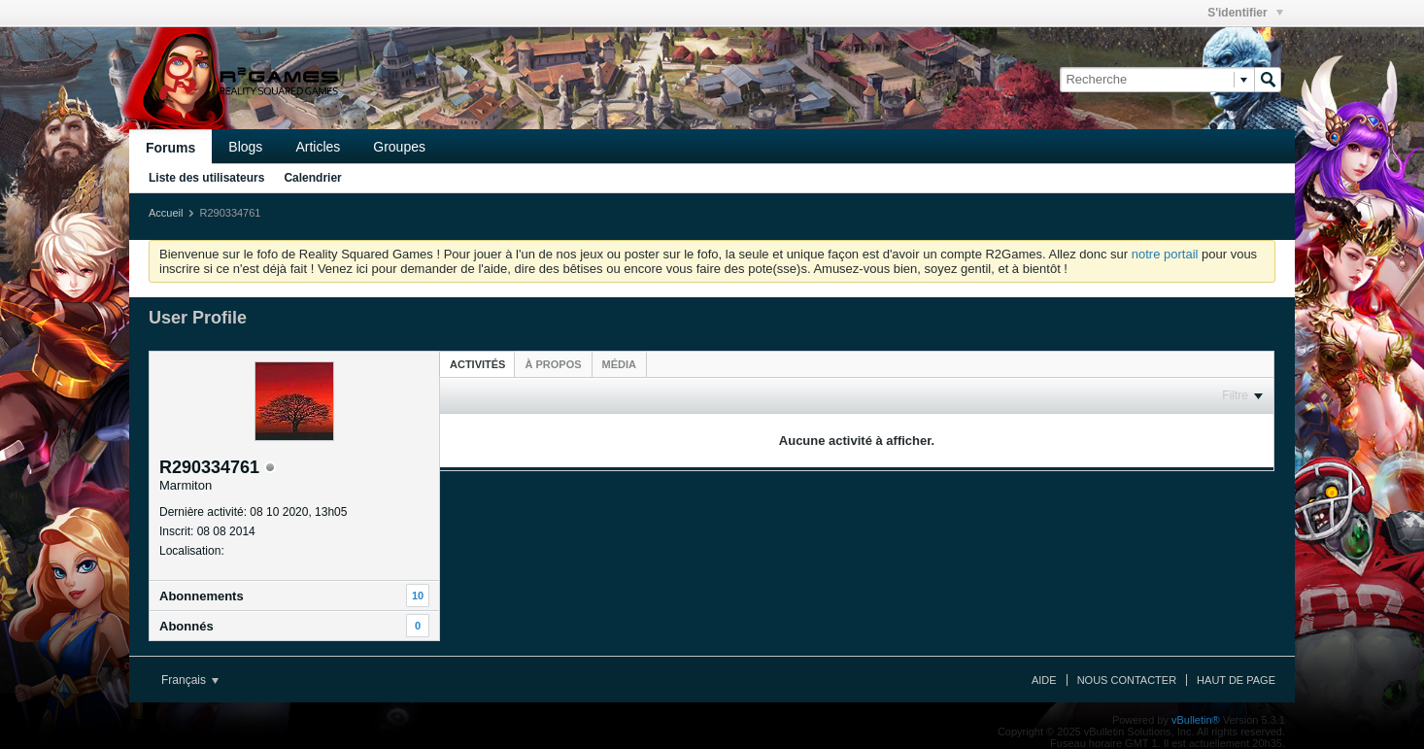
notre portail (1165, 254)
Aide (1044, 680)
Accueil (166, 213)
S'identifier (1245, 12)
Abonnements (201, 596)
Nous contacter (1126, 680)
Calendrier (312, 178)
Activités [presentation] (477, 364)
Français (190, 680)
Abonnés (186, 626)
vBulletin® (1195, 720)
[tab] (477, 364)
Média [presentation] (619, 364)
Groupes (399, 146)
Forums (170, 147)
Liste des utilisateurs (206, 178)
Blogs (245, 146)
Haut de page (1236, 680)
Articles (317, 146)
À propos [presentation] (553, 364)
